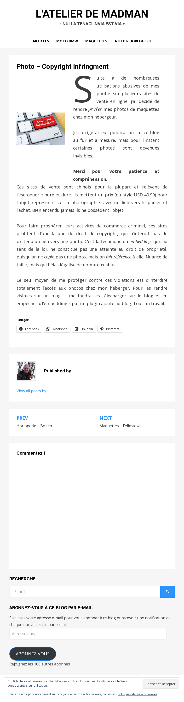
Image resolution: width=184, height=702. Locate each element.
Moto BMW (67, 40)
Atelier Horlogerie (133, 40)
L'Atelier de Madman (92, 14)
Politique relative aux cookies (137, 694)
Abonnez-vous (33, 654)
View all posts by (31, 391)
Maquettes (96, 40)
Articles (41, 40)
